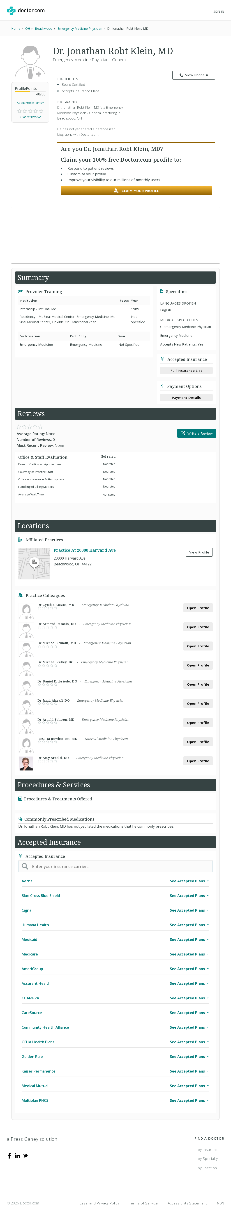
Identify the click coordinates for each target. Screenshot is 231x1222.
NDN (220, 1203)
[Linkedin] (17, 1155)
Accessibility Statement (187, 1203)
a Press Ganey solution (32, 1139)
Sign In (218, 12)
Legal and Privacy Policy (99, 1203)
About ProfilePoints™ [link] (30, 103)
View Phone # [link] (194, 75)
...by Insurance (207, 1149)
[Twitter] (25, 1155)
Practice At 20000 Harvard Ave (85, 550)
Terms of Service (143, 1203)
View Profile (199, 552)
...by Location (206, 1168)
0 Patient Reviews (30, 117)
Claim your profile (136, 191)
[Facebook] (9, 1155)
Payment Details (186, 397)
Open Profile (198, 607)
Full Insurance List (186, 370)
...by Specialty (206, 1158)
